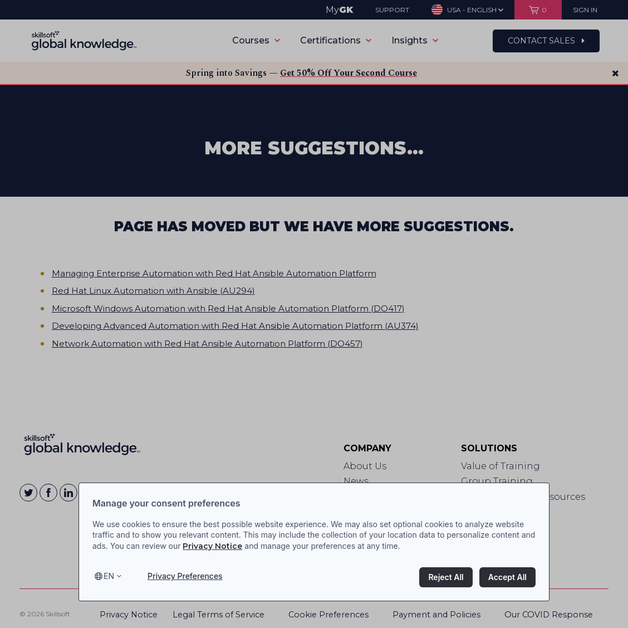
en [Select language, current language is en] (109, 576)
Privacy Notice (212, 546)
